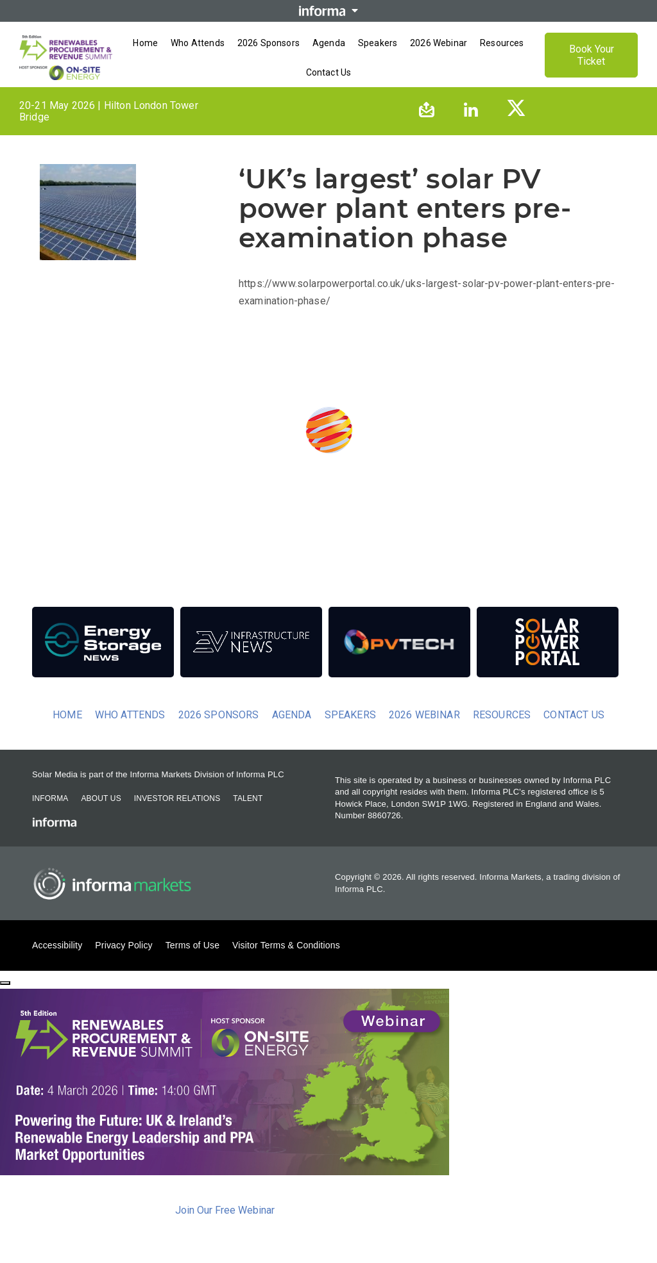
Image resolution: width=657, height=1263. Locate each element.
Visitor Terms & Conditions (286, 962)
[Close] (5, 1001)
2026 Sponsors (218, 732)
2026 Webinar (424, 732)
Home (67, 732)
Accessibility (57, 962)
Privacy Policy (123, 962)
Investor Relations (177, 815)
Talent (247, 815)
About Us (101, 815)
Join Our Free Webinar (225, 1228)
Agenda (292, 732)
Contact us (573, 732)
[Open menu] (328, 95)
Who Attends (130, 732)
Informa (50, 815)
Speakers (350, 732)
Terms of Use (192, 962)
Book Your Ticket (591, 64)
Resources (502, 732)
